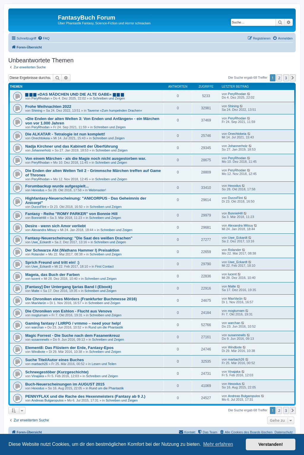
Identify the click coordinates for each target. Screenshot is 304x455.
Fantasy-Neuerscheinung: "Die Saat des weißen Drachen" (78, 238)
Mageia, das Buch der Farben (52, 274)
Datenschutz (284, 432)
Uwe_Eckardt (41, 242)
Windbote (38, 351)
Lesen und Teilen (104, 364)
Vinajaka (37, 376)
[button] (293, 77)
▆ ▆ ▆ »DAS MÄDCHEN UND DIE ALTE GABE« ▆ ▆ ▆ (74, 94)
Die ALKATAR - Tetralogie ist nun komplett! (65, 134)
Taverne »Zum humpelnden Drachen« (114, 110)
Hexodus (37, 190)
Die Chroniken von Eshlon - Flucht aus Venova (68, 311)
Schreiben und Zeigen (109, 98)
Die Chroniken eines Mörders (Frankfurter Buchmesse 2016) (81, 299)
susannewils (40, 339)
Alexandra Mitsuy (43, 230)
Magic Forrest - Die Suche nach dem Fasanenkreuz (72, 335)
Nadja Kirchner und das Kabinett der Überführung (71, 146)
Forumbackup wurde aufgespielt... (57, 186)
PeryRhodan (40, 98)
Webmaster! (97, 190)
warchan (37, 327)
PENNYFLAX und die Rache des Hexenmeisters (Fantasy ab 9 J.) (85, 396)
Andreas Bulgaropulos (47, 400)
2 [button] (279, 77)
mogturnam (39, 315)
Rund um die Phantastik (105, 327)
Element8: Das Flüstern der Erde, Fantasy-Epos (69, 347)
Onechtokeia (40, 138)
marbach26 (39, 364)
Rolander (38, 254)
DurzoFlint (38, 206)
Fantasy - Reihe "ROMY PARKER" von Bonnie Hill (71, 213)
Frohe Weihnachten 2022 (48, 106)
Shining (36, 110)
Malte (35, 291)
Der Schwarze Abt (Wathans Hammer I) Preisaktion (72, 250)
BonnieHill (38, 217)
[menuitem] (44, 38)
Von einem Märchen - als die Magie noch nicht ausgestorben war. (85, 158)
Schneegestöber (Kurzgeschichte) (56, 372)
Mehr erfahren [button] (218, 444)
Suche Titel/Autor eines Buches (54, 360)
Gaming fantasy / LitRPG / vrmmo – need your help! (73, 323)
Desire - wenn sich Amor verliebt (55, 226)
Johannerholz (41, 150)
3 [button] (286, 77)
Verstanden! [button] (271, 444)
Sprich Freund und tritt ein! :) (52, 262)
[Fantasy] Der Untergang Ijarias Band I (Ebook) (68, 287)
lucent (35, 278)
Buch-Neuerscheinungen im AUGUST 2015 (64, 384)
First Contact (104, 266)
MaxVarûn (38, 303)
